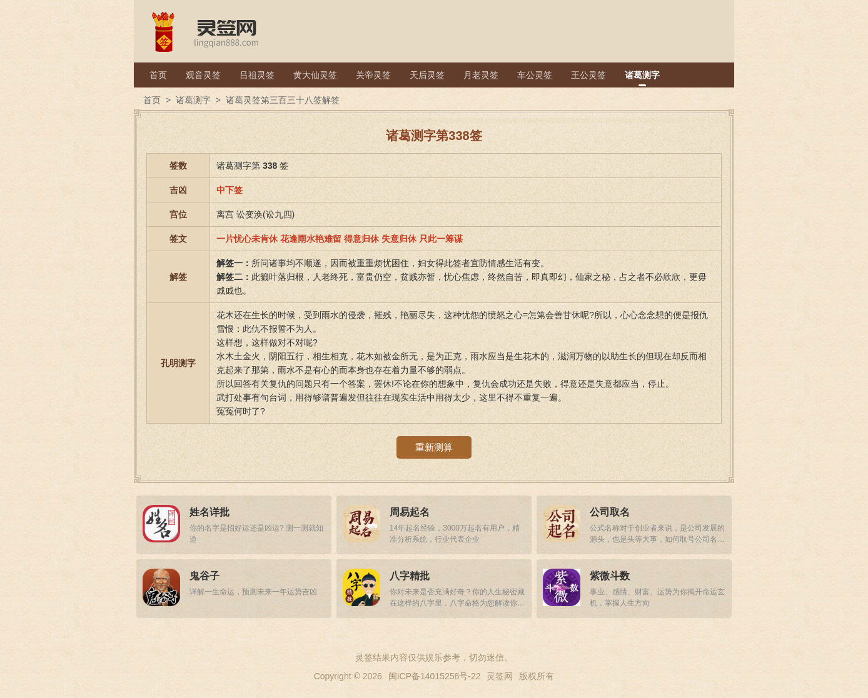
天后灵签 (427, 75)
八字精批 (410, 576)
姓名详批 (209, 512)
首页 (158, 75)
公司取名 (610, 512)
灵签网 (500, 676)
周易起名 (410, 512)
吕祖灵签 (257, 75)
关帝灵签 (373, 75)
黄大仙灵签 (315, 75)
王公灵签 (588, 75)
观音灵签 (203, 75)
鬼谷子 (204, 576)
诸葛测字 (642, 75)
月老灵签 (480, 75)
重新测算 (434, 447)
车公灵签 (534, 75)
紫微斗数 (610, 576)
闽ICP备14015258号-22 (434, 676)
